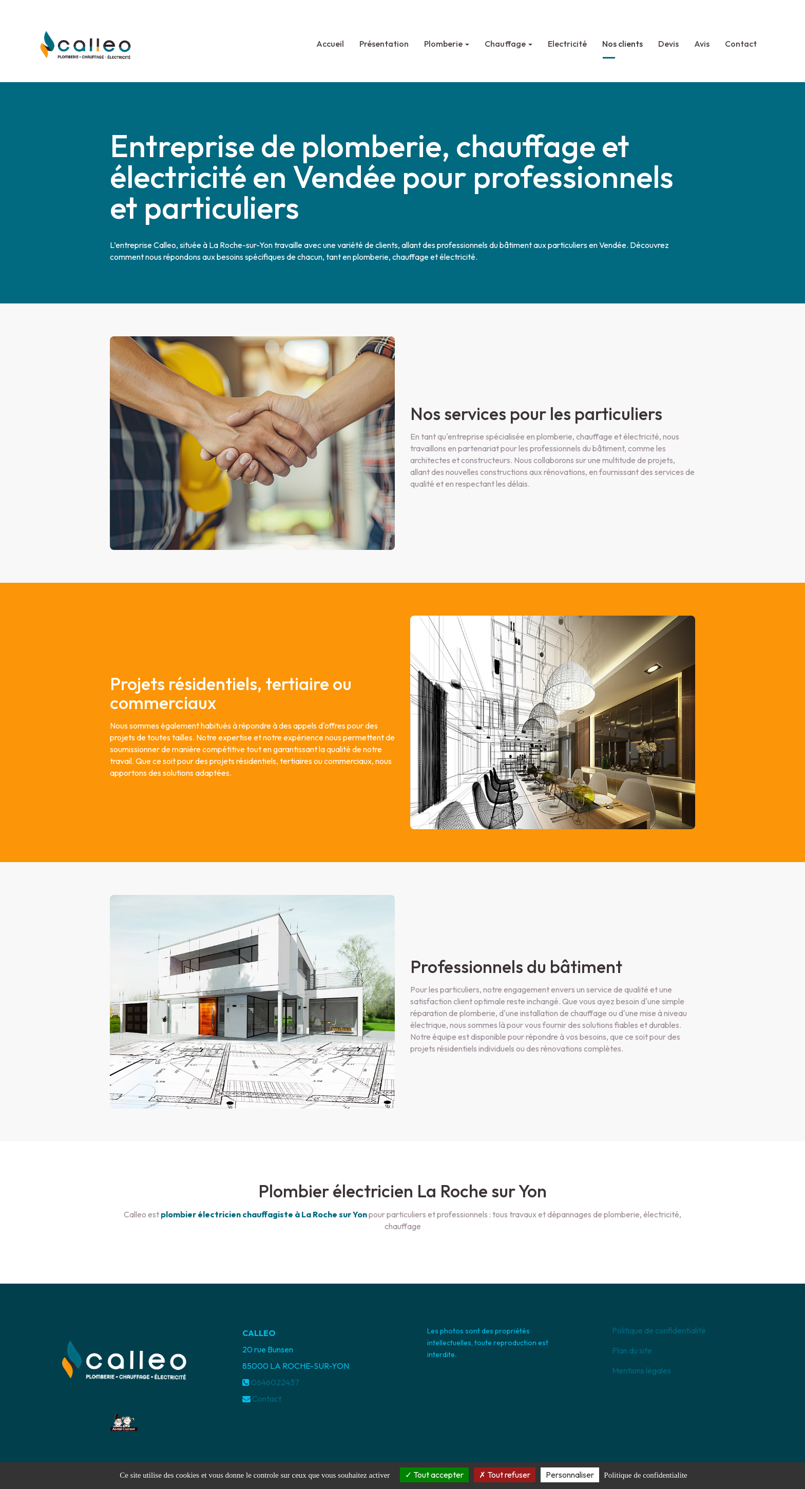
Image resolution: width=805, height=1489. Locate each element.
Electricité (567, 39)
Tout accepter (434, 1474)
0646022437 (275, 1382)
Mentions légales (641, 1370)
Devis (668, 39)
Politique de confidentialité (659, 1330)
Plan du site (632, 1350)
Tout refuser (504, 1474)
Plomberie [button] (446, 39)
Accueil (330, 39)
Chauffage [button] (508, 39)
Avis (702, 39)
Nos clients (622, 39)
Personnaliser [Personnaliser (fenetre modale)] (570, 1474)
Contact (741, 39)
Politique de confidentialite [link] (645, 1475)
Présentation (384, 39)
